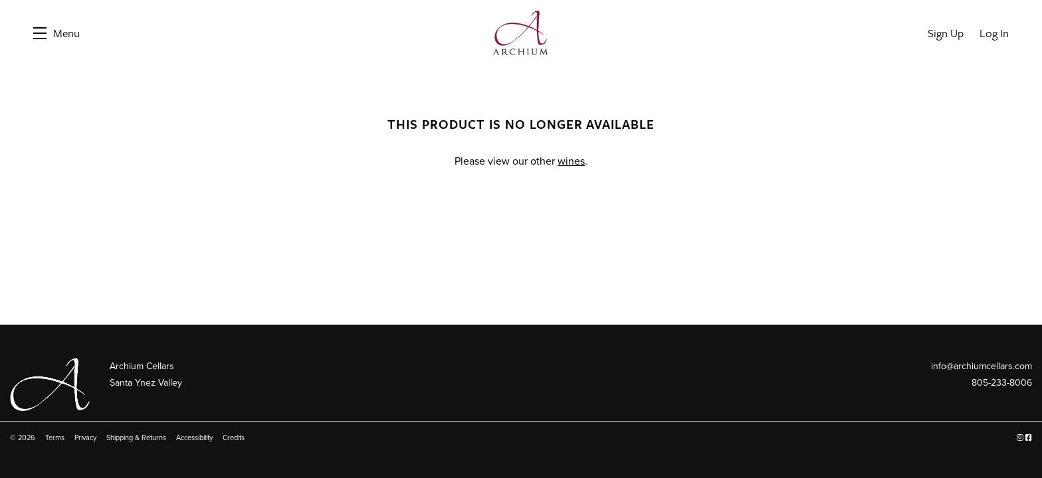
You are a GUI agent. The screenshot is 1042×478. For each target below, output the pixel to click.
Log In (994, 33)
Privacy (85, 438)
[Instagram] (1020, 438)
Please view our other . (521, 161)
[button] (56, 33)
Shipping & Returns (136, 438)
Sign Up (946, 33)
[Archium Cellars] (50, 385)
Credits (234, 438)
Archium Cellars (521, 33)
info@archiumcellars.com (981, 366)
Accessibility (194, 438)
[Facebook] (1028, 438)
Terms (54, 438)
